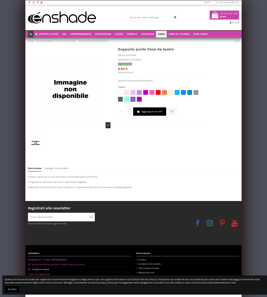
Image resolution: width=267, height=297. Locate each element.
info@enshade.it (40, 269)
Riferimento (124, 59)
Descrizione (34, 168)
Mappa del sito (146, 272)
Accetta (12, 289)
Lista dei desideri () (227, 2)
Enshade (131, 55)
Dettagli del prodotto (56, 168)
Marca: (122, 55)
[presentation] (56, 233)
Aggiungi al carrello (150, 111)
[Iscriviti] (91, 217)
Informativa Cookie (148, 268)
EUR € (208, 2)
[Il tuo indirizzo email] (58, 217)
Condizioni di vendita (149, 264)
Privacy (142, 259)
